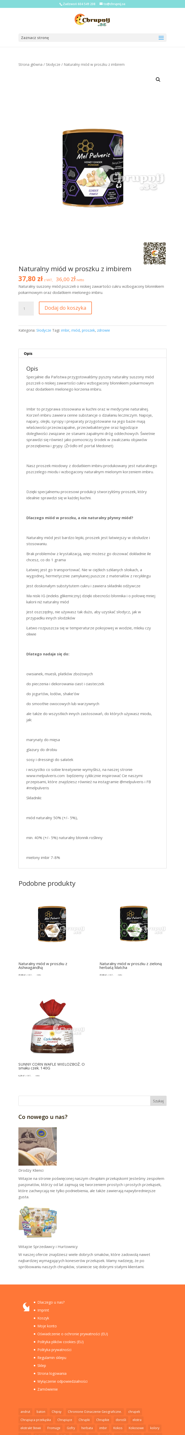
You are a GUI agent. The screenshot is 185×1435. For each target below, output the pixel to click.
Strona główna (30, 64)
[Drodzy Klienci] (37, 1147)
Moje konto (47, 1326)
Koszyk (43, 1318)
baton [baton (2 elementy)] (41, 1411)
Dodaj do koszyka (65, 307)
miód (75, 330)
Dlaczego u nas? (50, 1302)
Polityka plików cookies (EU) (60, 1341)
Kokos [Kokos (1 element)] (117, 1428)
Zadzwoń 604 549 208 (79, 4)
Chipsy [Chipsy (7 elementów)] (56, 1411)
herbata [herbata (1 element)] (87, 1428)
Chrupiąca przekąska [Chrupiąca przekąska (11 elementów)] (35, 1420)
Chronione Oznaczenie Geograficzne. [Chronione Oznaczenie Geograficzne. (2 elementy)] (95, 1411)
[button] (158, 79)
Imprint (43, 1310)
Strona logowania (52, 1373)
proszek (88, 330)
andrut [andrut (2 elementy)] (25, 1411)
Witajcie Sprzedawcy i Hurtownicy (48, 1246)
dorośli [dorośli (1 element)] (121, 1420)
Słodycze (53, 64)
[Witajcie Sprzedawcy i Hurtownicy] (37, 1223)
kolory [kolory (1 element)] (154, 1428)
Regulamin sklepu (51, 1357)
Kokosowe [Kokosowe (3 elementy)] (136, 1428)
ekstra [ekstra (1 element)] (137, 1420)
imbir (65, 330)
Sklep (41, 1365)
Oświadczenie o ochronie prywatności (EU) (72, 1333)
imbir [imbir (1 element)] (103, 1428)
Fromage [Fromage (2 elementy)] (53, 1428)
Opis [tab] (28, 353)
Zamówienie (47, 1389)
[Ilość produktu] (26, 309)
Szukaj (158, 1101)
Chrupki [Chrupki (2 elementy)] (84, 1420)
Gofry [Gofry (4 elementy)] (71, 1428)
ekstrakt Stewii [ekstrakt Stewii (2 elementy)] (30, 1428)
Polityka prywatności (54, 1349)
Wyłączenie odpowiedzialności (62, 1381)
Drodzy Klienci (30, 1170)
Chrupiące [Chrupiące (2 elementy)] (64, 1420)
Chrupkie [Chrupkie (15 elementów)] (102, 1420)
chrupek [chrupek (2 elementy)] (134, 1411)
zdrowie (103, 330)
